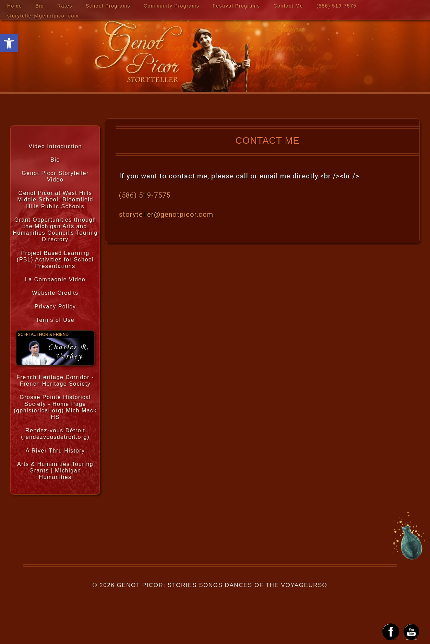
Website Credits (55, 293)
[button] (9, 43)
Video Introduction (55, 146)
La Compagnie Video (55, 279)
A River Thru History (55, 451)
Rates (64, 6)
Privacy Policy (55, 306)
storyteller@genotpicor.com (43, 16)
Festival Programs (236, 6)
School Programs (108, 6)
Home (14, 6)
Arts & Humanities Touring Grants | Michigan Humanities (55, 470)
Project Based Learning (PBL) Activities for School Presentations (55, 259)
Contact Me (288, 6)
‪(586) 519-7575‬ (336, 6)
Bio (39, 6)
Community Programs (171, 6)
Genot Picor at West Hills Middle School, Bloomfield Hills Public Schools (55, 199)
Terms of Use (55, 320)
